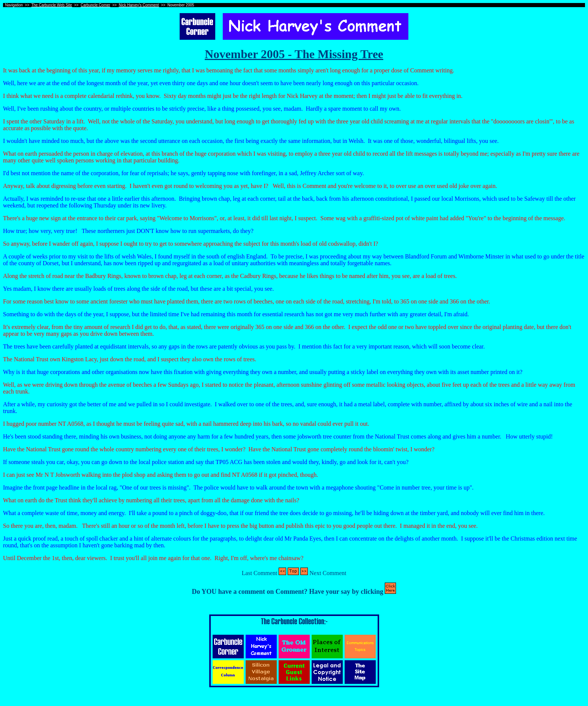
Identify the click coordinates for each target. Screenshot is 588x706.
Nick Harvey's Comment (139, 5)
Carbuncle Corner (95, 5)
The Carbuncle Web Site (51, 5)
